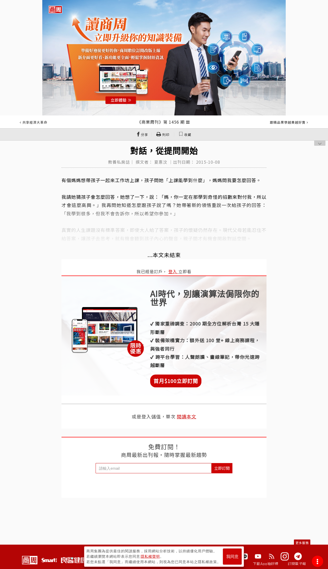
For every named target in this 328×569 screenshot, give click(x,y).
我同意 (232, 556)
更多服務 (302, 543)
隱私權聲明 (150, 556)
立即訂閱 (222, 468)
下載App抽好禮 (265, 563)
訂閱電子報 (297, 563)
